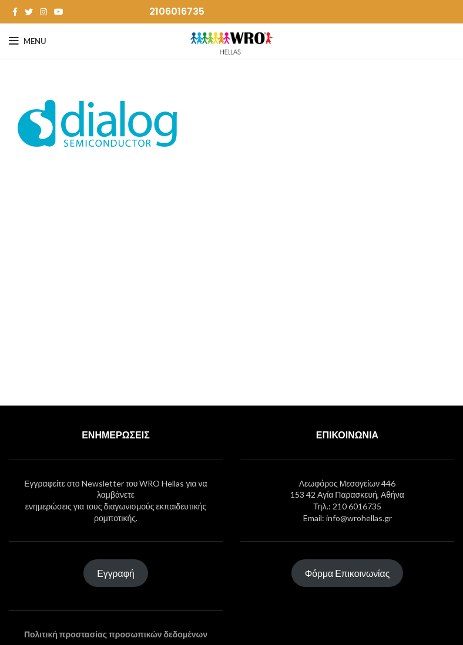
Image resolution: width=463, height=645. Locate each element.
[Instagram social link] (43, 11)
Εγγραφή (115, 573)
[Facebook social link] (15, 11)
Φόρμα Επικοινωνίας (347, 573)
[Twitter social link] (28, 11)
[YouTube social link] (59, 11)
